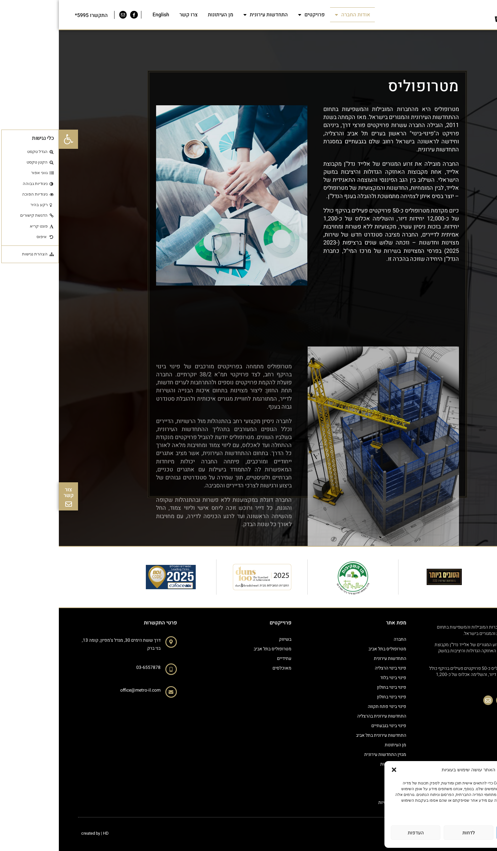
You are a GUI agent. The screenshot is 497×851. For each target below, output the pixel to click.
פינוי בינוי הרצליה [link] (331, 668)
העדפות (357, 832)
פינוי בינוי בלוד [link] (334, 677)
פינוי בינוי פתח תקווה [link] (328, 706)
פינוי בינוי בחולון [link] (332, 687)
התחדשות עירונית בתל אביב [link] (322, 735)
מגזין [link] (343, 773)
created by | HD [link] (36, 833)
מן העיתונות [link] (161, 15)
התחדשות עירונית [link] (207, 14)
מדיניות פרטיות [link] (475, 812)
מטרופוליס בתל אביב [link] (328, 649)
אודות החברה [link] (293, 14)
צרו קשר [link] (130, 15)
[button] (335, 770)
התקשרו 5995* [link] (32, 15)
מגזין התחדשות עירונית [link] (326, 754)
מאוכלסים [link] (223, 668)
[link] (9, 139)
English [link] (102, 15)
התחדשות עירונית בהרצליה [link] (322, 716)
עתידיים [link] (225, 658)
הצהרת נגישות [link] (334, 764)
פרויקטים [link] (252, 14)
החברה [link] (341, 639)
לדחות (410, 832)
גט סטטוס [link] (338, 783)
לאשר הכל (462, 832)
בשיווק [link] (226, 639)
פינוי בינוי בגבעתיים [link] (329, 725)
